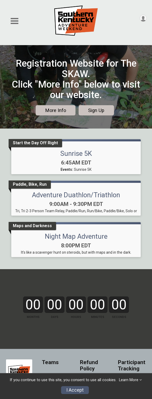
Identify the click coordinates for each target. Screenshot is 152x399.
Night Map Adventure (76, 236)
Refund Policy (89, 365)
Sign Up (96, 110)
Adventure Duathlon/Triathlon (76, 195)
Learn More (128, 380)
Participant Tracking (131, 365)
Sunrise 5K (76, 153)
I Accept (75, 390)
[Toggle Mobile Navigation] (14, 21)
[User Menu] (143, 18)
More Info (55, 110)
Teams (50, 362)
